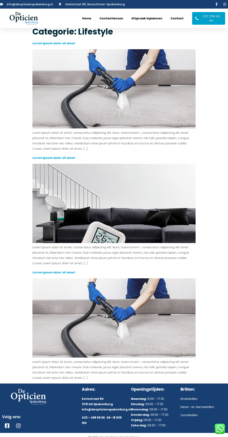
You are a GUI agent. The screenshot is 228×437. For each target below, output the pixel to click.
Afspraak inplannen (146, 18)
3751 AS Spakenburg (97, 407)
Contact (177, 18)
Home (86, 18)
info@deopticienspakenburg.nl (106, 412)
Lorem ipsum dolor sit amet (53, 46)
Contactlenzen (111, 18)
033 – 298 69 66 (93, 420)
